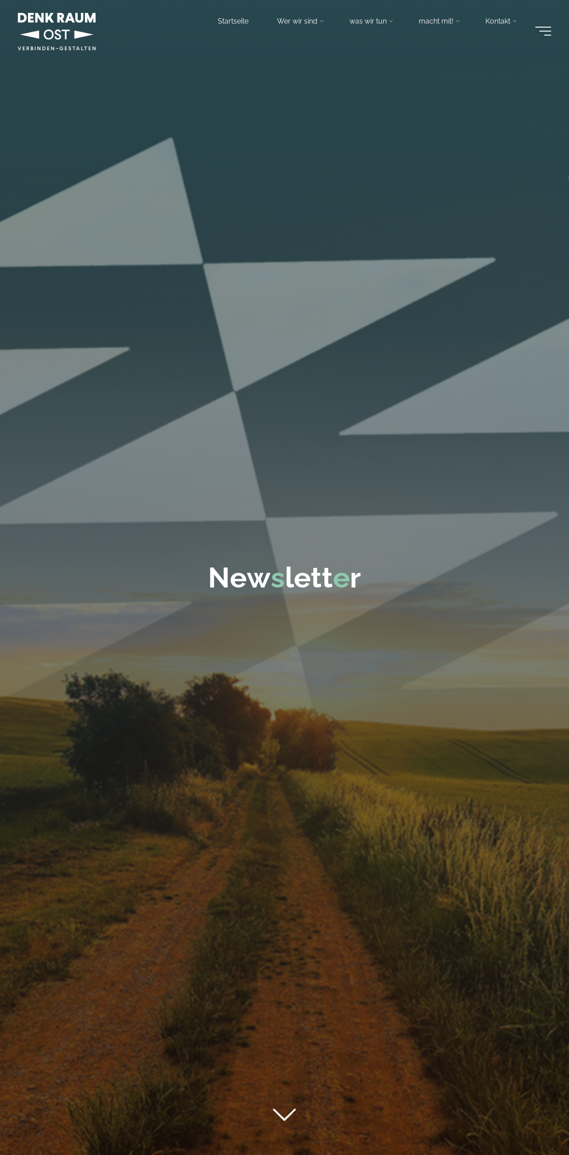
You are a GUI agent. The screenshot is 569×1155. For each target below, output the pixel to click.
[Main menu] (543, 31)
